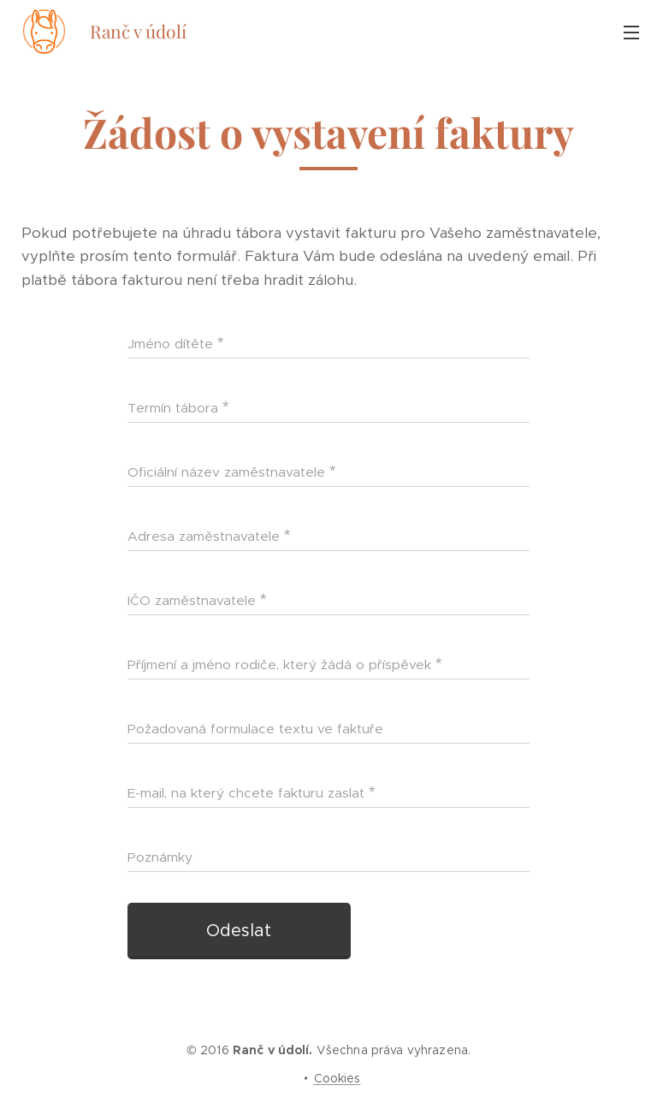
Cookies (337, 1078)
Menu (631, 32)
